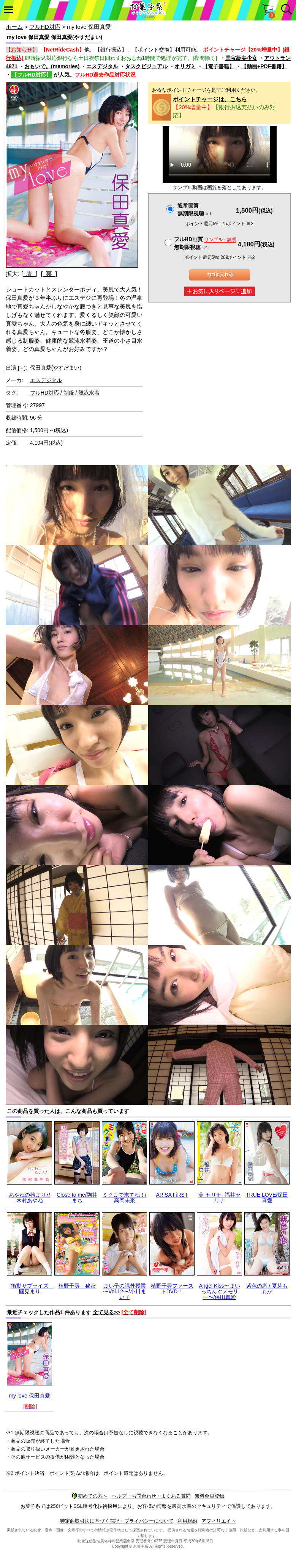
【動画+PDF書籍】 (264, 66)
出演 (15, 368)
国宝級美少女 (241, 58)
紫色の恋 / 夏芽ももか (267, 1288)
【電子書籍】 (218, 66)
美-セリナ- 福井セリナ (219, 1197)
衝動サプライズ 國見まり (32, 1288)
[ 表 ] (29, 274)
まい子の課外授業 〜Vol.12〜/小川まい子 (124, 1292)
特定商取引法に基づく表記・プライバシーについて (117, 1521)
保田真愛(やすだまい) (55, 368)
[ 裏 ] (49, 274)
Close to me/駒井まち (77, 1197)
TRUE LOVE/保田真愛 (267, 1197)
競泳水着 (89, 393)
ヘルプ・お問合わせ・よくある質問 (151, 1496)
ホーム (14, 27)
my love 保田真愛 (29, 1396)
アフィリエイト (218, 1521)
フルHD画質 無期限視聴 (205, 243)
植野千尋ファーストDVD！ (172, 1288)
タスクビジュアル (146, 66)
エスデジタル (102, 66)
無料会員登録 (209, 1496)
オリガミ (185, 66)
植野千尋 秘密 (77, 1286)
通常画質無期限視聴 (194, 209)
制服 (68, 393)
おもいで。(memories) (51, 66)
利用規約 (187, 1521)
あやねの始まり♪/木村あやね (29, 1197)
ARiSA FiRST (172, 1195)
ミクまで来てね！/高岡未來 (125, 1197)
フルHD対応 (44, 27)
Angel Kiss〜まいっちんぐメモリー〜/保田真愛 (219, 1292)
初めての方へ (90, 1496)
